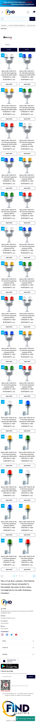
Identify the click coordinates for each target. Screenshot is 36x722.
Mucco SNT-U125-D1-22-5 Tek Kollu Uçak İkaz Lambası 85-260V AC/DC (9, 419)
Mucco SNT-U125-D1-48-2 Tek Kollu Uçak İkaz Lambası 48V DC (9, 558)
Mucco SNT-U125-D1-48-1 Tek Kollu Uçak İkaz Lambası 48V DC (27, 558)
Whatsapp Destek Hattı (25, 719)
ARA (32, 19)
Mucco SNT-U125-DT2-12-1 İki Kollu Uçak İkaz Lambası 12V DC (27, 385)
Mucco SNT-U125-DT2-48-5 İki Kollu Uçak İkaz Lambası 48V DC (27, 142)
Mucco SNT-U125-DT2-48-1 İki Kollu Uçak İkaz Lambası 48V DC (27, 211)
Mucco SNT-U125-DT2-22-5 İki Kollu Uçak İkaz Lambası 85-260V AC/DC (9, 73)
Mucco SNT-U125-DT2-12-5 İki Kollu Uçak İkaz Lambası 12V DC (27, 315)
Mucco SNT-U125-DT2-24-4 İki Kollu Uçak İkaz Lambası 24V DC (27, 246)
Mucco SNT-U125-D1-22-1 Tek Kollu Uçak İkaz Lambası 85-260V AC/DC (9, 489)
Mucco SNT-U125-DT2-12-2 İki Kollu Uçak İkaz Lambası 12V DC (9, 385)
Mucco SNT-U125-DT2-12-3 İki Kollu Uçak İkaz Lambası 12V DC (27, 350)
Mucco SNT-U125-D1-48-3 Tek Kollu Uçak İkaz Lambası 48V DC (27, 523)
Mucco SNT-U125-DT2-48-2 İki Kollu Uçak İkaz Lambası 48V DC (9, 211)
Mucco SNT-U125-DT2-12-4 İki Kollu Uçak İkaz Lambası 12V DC (9, 350)
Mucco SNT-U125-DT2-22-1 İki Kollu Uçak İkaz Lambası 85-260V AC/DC (9, 142)
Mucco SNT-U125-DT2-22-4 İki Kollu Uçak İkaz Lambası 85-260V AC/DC (27, 73)
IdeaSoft (8, 720)
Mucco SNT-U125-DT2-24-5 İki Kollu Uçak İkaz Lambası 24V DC (9, 246)
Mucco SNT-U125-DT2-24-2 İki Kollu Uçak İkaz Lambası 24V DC (27, 281)
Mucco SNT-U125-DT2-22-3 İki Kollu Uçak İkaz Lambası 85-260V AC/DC (9, 107)
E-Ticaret (14, 720)
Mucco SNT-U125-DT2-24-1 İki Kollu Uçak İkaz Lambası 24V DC (9, 315)
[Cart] (33, 12)
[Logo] (11, 12)
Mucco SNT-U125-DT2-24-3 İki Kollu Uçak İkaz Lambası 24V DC (9, 281)
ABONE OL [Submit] (31, 676)
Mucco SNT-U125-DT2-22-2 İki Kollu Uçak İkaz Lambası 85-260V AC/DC (27, 107)
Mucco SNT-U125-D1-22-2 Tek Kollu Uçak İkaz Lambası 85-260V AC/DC (27, 454)
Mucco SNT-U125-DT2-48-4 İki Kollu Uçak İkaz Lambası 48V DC (9, 177)
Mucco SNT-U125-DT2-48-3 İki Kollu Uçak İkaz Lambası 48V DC (27, 177)
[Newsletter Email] (18, 676)
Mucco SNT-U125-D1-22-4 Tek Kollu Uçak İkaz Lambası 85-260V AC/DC (27, 419)
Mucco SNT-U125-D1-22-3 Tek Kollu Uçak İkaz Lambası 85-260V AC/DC (9, 454)
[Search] (18, 19)
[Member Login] (28, 12)
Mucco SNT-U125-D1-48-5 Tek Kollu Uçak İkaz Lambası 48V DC (27, 489)
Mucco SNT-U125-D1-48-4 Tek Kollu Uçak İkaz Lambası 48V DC (9, 523)
